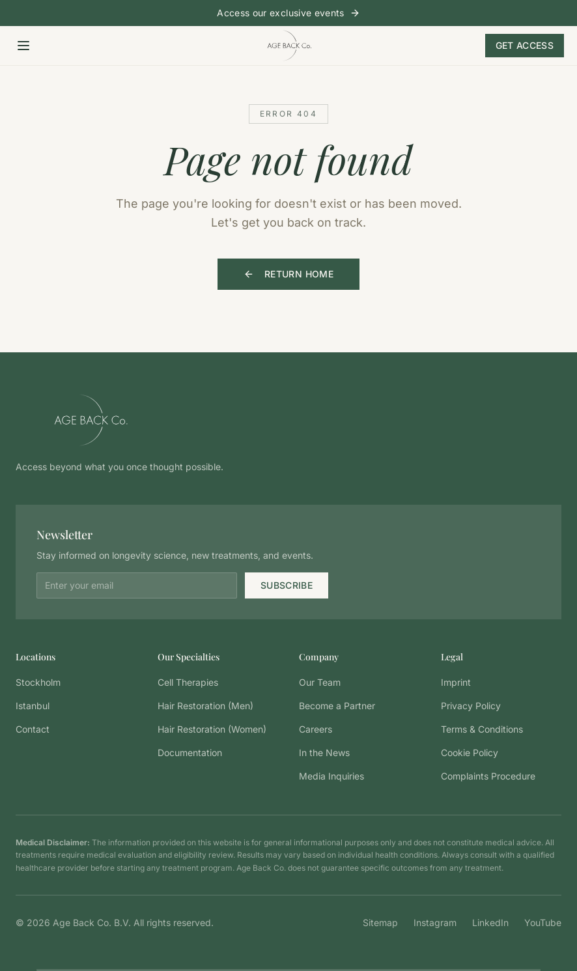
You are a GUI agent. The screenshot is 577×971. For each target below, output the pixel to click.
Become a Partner (337, 705)
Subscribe (286, 585)
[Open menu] (23, 46)
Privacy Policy (471, 705)
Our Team (320, 682)
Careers (315, 729)
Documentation (190, 752)
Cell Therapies (188, 682)
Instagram (435, 922)
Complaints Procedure (488, 775)
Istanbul (32, 705)
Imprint (456, 682)
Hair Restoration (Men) (205, 705)
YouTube (542, 922)
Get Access (525, 45)
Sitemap (380, 922)
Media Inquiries (331, 775)
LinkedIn (490, 922)
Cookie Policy (469, 752)
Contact (32, 729)
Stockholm (38, 682)
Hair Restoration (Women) (212, 729)
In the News (324, 752)
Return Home (288, 273)
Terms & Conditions (482, 729)
